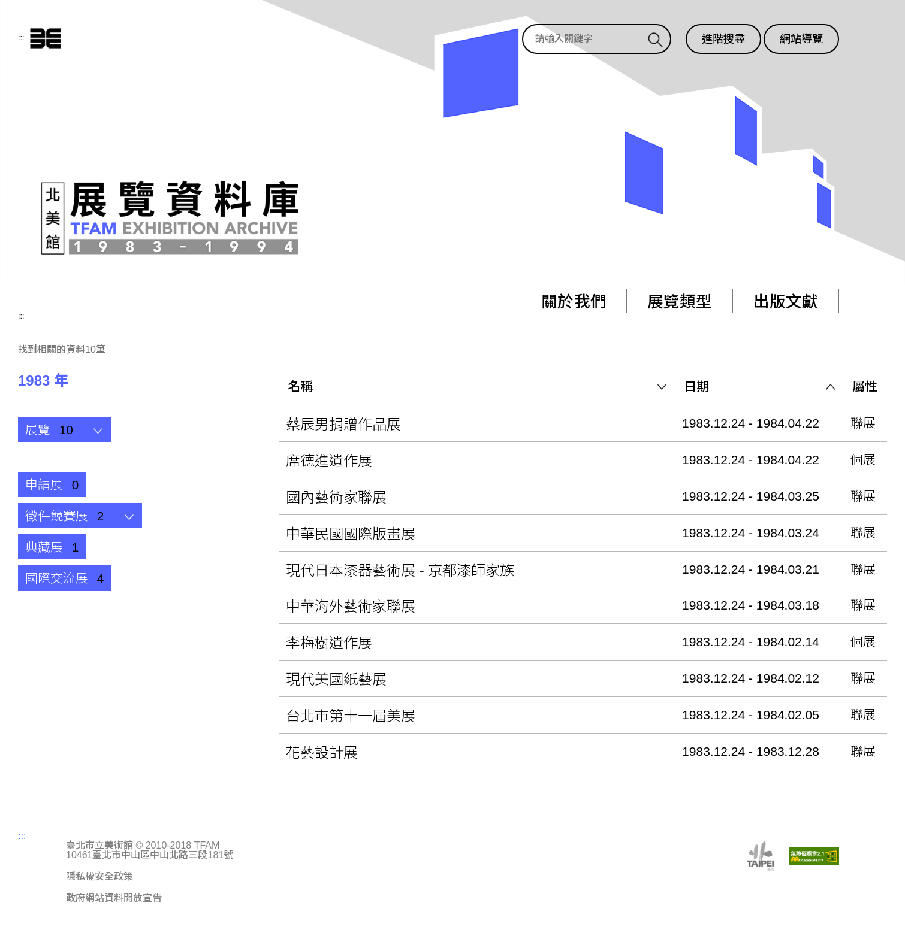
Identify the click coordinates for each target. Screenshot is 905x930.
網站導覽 (801, 39)
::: (21, 38)
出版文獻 (784, 302)
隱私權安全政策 (99, 876)
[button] (64, 429)
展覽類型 (677, 302)
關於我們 (569, 302)
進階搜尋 (723, 39)
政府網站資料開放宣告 (114, 898)
